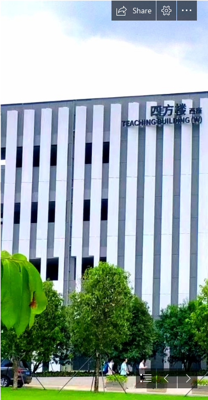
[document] (104, 200)
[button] (133, 11)
